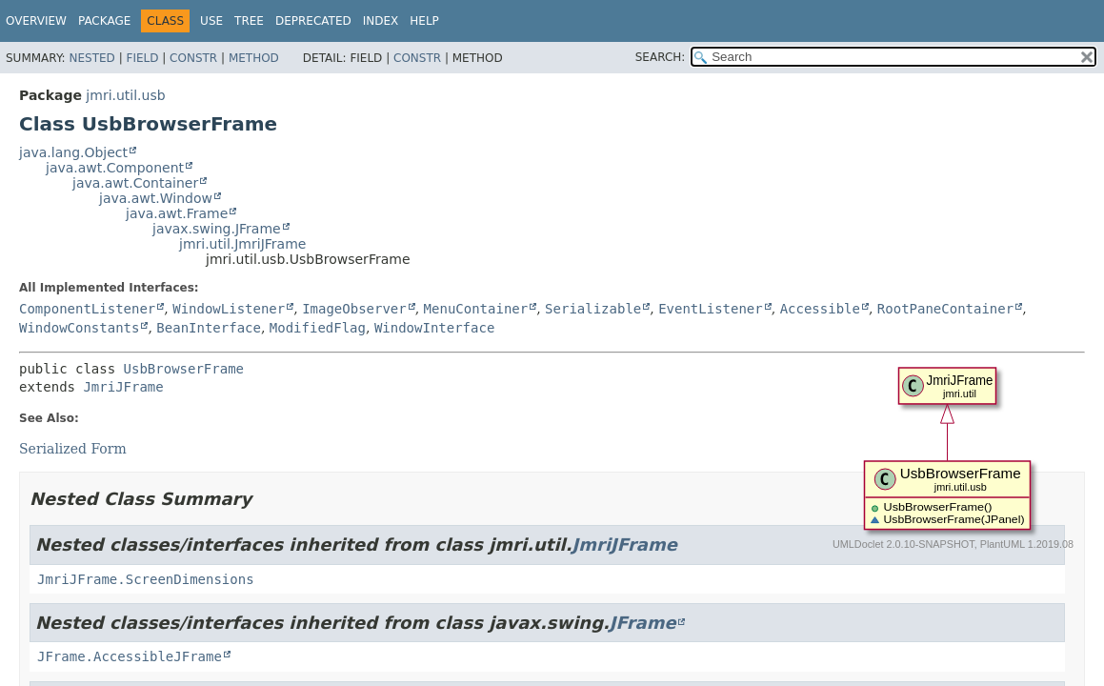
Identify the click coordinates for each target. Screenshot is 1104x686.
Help (424, 21)
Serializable (593, 308)
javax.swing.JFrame (216, 228)
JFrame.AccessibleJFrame (129, 656)
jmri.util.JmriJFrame (242, 244)
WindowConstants (79, 327)
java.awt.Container (135, 183)
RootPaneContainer (945, 308)
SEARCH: (660, 57)
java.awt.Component (115, 167)
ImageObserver (354, 308)
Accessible (820, 308)
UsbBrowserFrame (184, 368)
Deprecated (313, 21)
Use (211, 21)
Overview (36, 21)
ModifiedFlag (318, 327)
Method (254, 58)
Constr (193, 58)
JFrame (643, 623)
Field (142, 58)
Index (381, 21)
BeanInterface (208, 327)
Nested (91, 58)
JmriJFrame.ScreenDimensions (145, 579)
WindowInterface (434, 327)
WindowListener (228, 308)
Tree (249, 21)
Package (104, 21)
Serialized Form (73, 448)
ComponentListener (87, 308)
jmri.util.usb (125, 95)
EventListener (710, 308)
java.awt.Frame (177, 213)
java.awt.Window (155, 198)
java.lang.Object (73, 152)
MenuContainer (476, 308)
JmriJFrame (123, 386)
